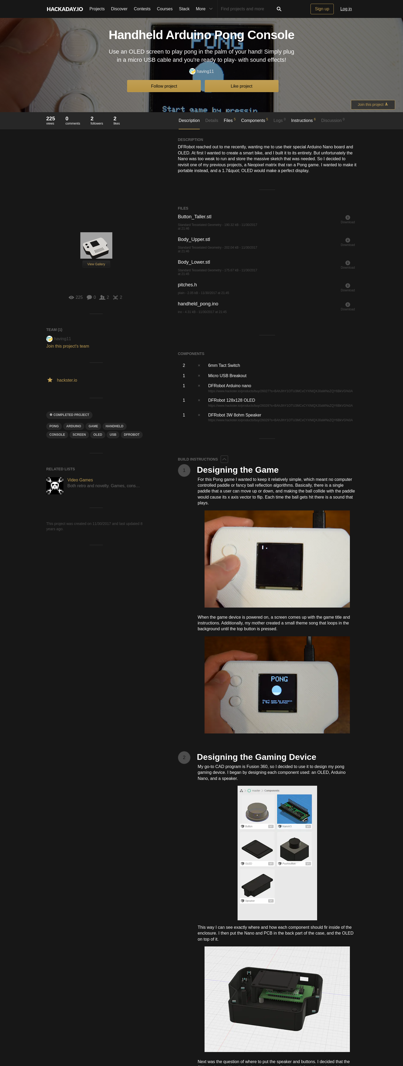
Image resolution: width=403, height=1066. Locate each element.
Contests (142, 9)
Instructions (303, 120)
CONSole (57, 435)
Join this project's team (67, 346)
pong (54, 426)
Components (254, 120)
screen (79, 435)
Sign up (322, 9)
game (93, 426)
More (205, 9)
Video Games (80, 480)
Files (230, 120)
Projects (97, 9)
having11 (201, 72)
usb (113, 435)
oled (97, 435)
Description (189, 120)
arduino (73, 426)
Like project (241, 86)
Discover (119, 9)
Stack (184, 9)
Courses (165, 9)
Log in (346, 9)
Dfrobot (132, 435)
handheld (114, 426)
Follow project (164, 86)
